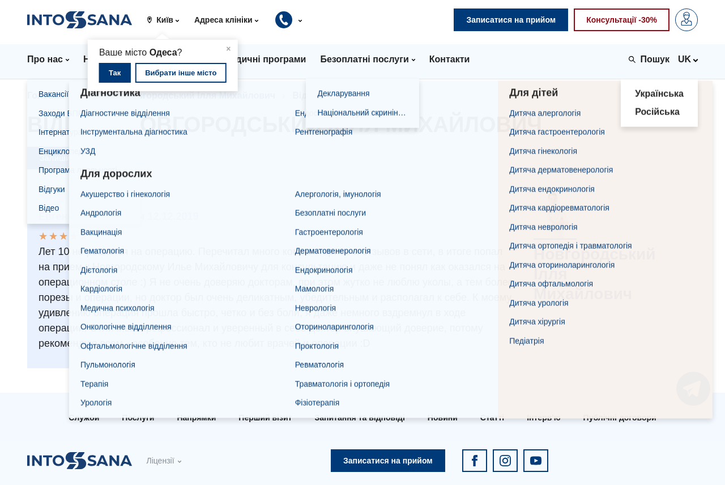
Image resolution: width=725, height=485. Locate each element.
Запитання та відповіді (359, 417)
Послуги (138, 417)
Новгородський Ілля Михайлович (200, 95)
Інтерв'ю (543, 417)
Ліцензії (160, 460)
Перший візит (265, 417)
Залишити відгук (72, 158)
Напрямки (196, 417)
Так (115, 73)
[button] (167, 19)
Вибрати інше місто (180, 73)
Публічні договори (619, 417)
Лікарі (95, 95)
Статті (492, 417)
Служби (84, 417)
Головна (46, 95)
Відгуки (309, 95)
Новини (443, 417)
